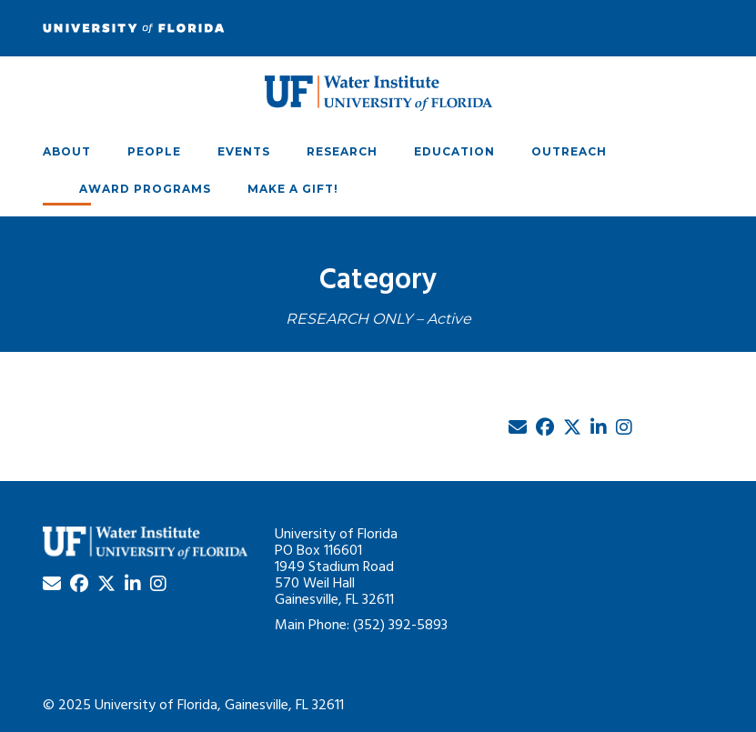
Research (342, 151)
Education (454, 151)
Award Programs (145, 189)
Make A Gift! (292, 189)
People (154, 151)
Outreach (569, 151)
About (67, 151)
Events (243, 151)
